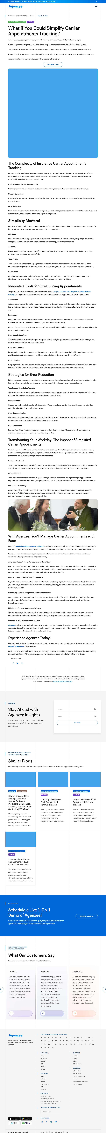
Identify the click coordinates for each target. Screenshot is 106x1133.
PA (63, 1044)
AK (45, 1037)
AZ (48, 1037)
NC (45, 1044)
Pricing (42, 1055)
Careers (43, 1069)
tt (11, 1013)
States (42, 1063)
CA (56, 1037)
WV (45, 1047)
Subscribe (77, 723)
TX (82, 1044)
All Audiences (22, 791)
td (43, 1013)
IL (85, 1037)
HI (78, 1037)
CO (60, 1037)
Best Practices (77, 1073)
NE (78, 1040)
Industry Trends (77, 1071)
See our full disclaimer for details (62, 681)
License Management (79, 1076)
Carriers (30, 22)
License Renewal (77, 1084)
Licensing (12, 791)
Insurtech (75, 1079)
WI (48, 1047)
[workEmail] (77, 715)
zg (75, 1013)
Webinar (43, 1081)
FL (70, 1037)
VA (93, 1044)
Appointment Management (17, 22)
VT (89, 1044)
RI (67, 1044)
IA (92, 1037)
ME (52, 1040)
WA (41, 1047)
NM (93, 1040)
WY (52, 1047)
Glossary (43, 1089)
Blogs (42, 1076)
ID (81, 1037)
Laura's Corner (45, 1084)
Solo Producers (77, 1063)
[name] (77, 708)
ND (49, 1044)
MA (60, 1040)
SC (71, 1044)
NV (82, 1040)
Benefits (43, 1066)
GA (74, 1037)
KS (41, 1040)
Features (43, 1061)
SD (74, 1044)
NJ (89, 1040)
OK (56, 1044)
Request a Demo (52, 64)
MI (63, 1040)
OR (60, 1044)
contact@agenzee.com (47, 1098)
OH (52, 1044)
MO (71, 1040)
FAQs (42, 1087)
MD (56, 1040)
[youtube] (55, 1122)
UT (85, 1044)
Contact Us (44, 1058)
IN (89, 1037)
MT (75, 1040)
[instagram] (51, 1122)
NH (86, 1040)
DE (67, 1037)
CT (63, 1037)
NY (41, 1044)
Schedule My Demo (86, 916)
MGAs (74, 1061)
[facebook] (47, 1122)
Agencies (75, 1055)
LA (48, 1040)
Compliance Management (49, 791)
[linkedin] (42, 1122)
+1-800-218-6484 (46, 1096)
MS (67, 1040)
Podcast (43, 1079)
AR (52, 1037)
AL (41, 1037)
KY (45, 1040)
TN (78, 1044)
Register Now (51, 1)
